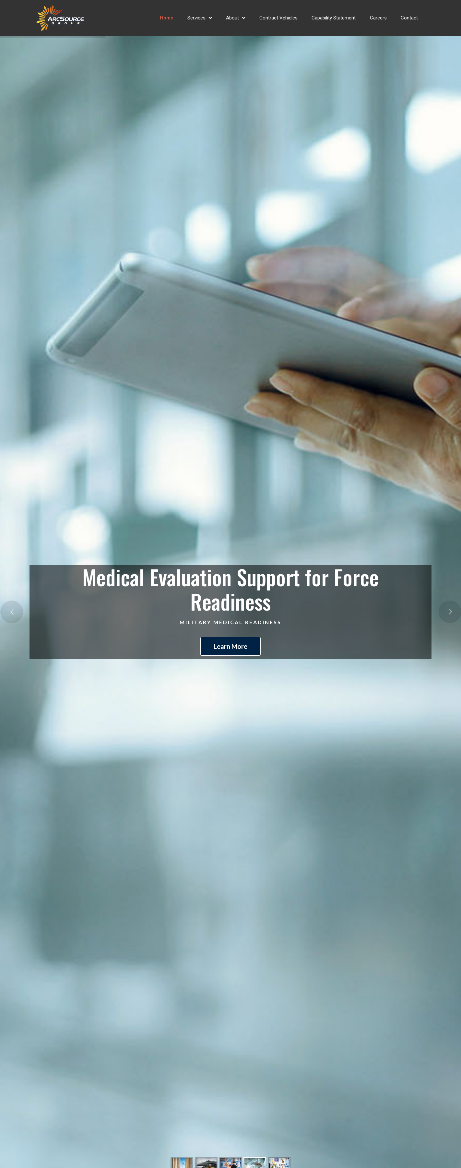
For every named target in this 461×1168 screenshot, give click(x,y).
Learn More (230, 646)
